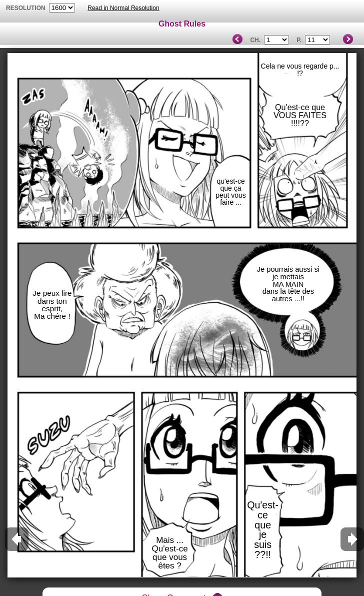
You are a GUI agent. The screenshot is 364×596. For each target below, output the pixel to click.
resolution (26, 8)
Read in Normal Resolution (123, 8)
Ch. (255, 40)
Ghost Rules (182, 24)
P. (299, 40)
